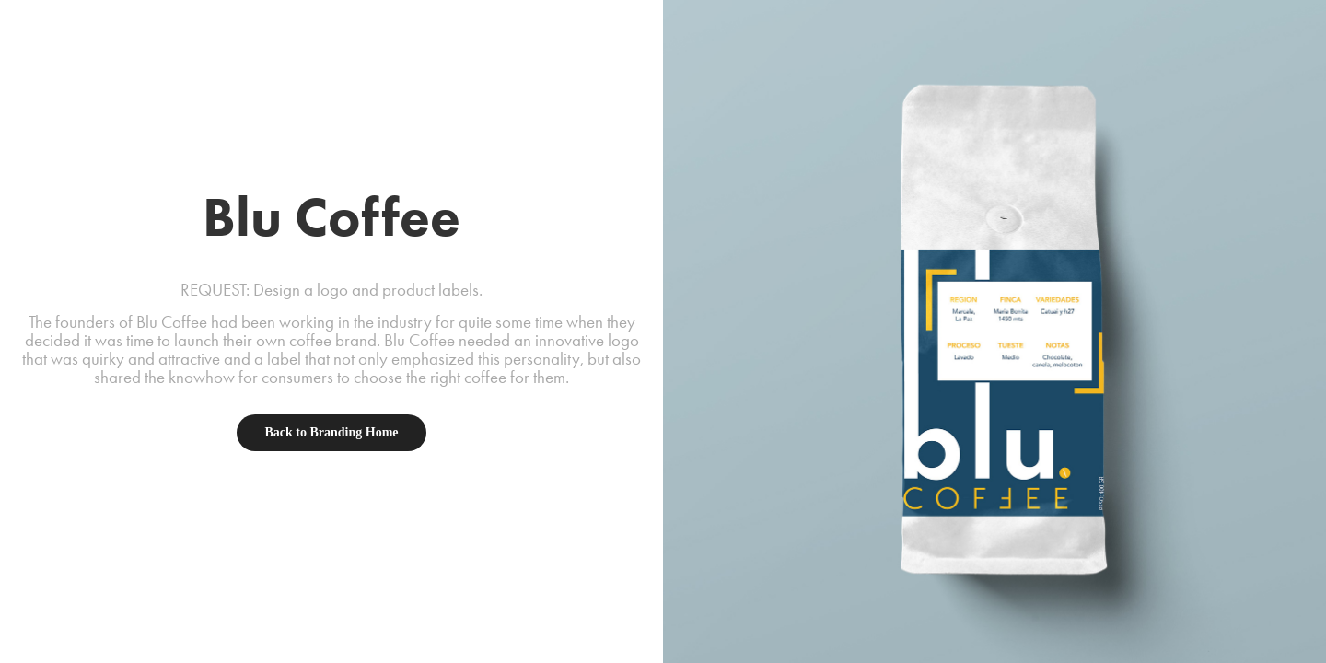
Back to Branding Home (331, 432)
